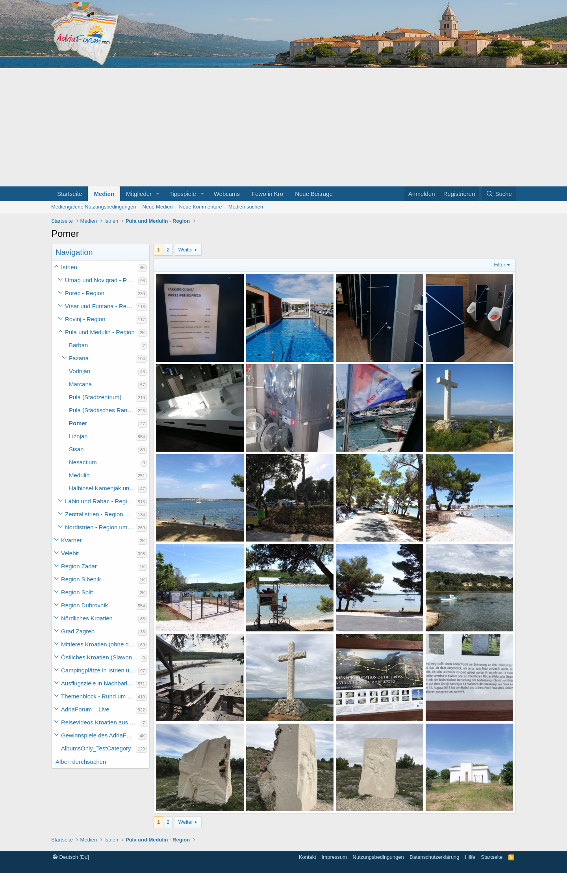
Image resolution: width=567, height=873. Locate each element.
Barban (78, 345)
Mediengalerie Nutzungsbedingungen (93, 207)
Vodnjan (79, 371)
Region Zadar (79, 566)
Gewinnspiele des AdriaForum (99, 735)
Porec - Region (84, 293)
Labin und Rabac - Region (99, 501)
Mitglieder (139, 193)
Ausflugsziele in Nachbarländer (98, 683)
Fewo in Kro (267, 193)
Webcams (227, 193)
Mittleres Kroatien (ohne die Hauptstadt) (99, 644)
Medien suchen (245, 207)
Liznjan (78, 436)
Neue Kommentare (200, 207)
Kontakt (307, 857)
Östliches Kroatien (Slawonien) (101, 657)
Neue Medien (157, 207)
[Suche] (499, 193)
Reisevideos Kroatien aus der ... (101, 722)
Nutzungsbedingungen (378, 857)
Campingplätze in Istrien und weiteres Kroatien (99, 670)
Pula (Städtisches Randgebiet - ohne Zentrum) (102, 410)
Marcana (80, 384)
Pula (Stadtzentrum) (95, 397)
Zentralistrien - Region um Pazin (100, 514)
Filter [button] (500, 265)
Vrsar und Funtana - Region (100, 306)
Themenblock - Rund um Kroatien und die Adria (98, 696)
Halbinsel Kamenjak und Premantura (103, 488)
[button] (157, 193)
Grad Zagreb (77, 631)
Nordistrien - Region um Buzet (100, 527)
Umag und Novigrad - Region (101, 280)
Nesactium (83, 462)
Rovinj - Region (85, 319)
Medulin (79, 475)
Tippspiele (182, 193)
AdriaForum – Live (85, 709)
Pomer (78, 423)
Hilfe (470, 857)
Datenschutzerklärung (434, 857)
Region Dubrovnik (84, 605)
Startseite (69, 193)
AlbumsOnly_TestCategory (96, 748)
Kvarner (71, 540)
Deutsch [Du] (71, 857)
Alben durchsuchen (81, 761)
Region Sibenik (81, 579)
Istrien (69, 267)
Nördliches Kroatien (87, 618)
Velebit (70, 553)
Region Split (77, 592)
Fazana (79, 358)
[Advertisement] (283, 127)
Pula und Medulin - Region (100, 332)
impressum (334, 857)
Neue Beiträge (314, 193)
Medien (104, 193)
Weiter (185, 250)
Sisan (76, 449)
